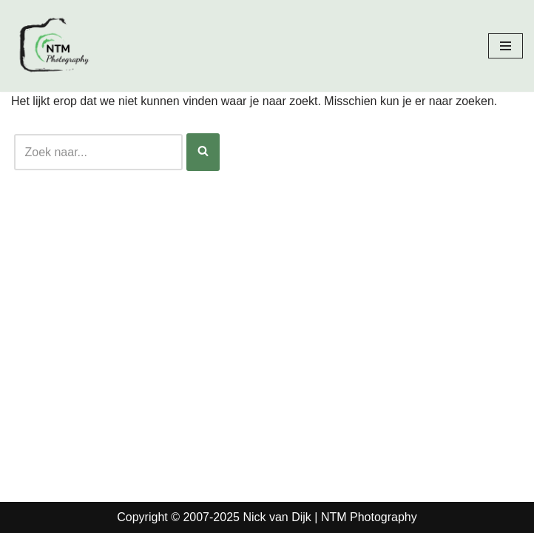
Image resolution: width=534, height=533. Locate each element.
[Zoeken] (98, 152)
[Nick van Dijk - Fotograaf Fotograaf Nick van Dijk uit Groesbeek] (55, 45)
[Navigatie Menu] (505, 45)
